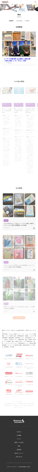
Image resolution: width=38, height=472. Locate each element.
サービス (19, 438)
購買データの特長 (19, 442)
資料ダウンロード (19, 453)
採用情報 (19, 449)
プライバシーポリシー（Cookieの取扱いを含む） (19, 466)
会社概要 (19, 435)
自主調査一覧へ (18, 318)
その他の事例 (19, 20)
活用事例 (11, 20)
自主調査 (27, 20)
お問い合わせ (19, 456)
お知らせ (19, 431)
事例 (19, 446)
